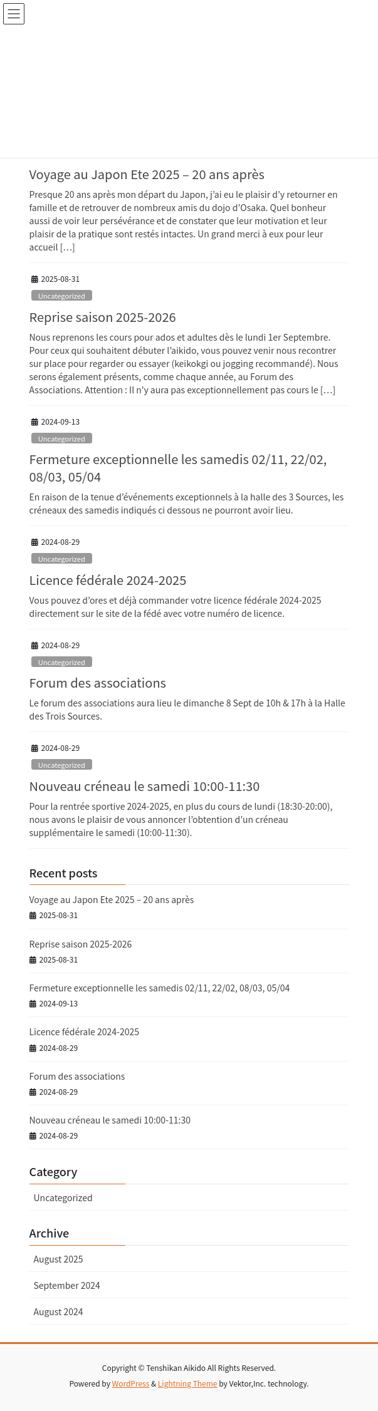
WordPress (131, 1383)
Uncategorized (61, 296)
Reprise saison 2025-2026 (102, 317)
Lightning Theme (188, 1383)
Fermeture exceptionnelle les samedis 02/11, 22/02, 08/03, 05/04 (178, 467)
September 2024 (67, 1285)
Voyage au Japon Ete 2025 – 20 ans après (147, 174)
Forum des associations (97, 682)
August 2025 (58, 1259)
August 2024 (58, 1311)
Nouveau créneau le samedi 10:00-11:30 (144, 786)
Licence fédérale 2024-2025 (108, 580)
